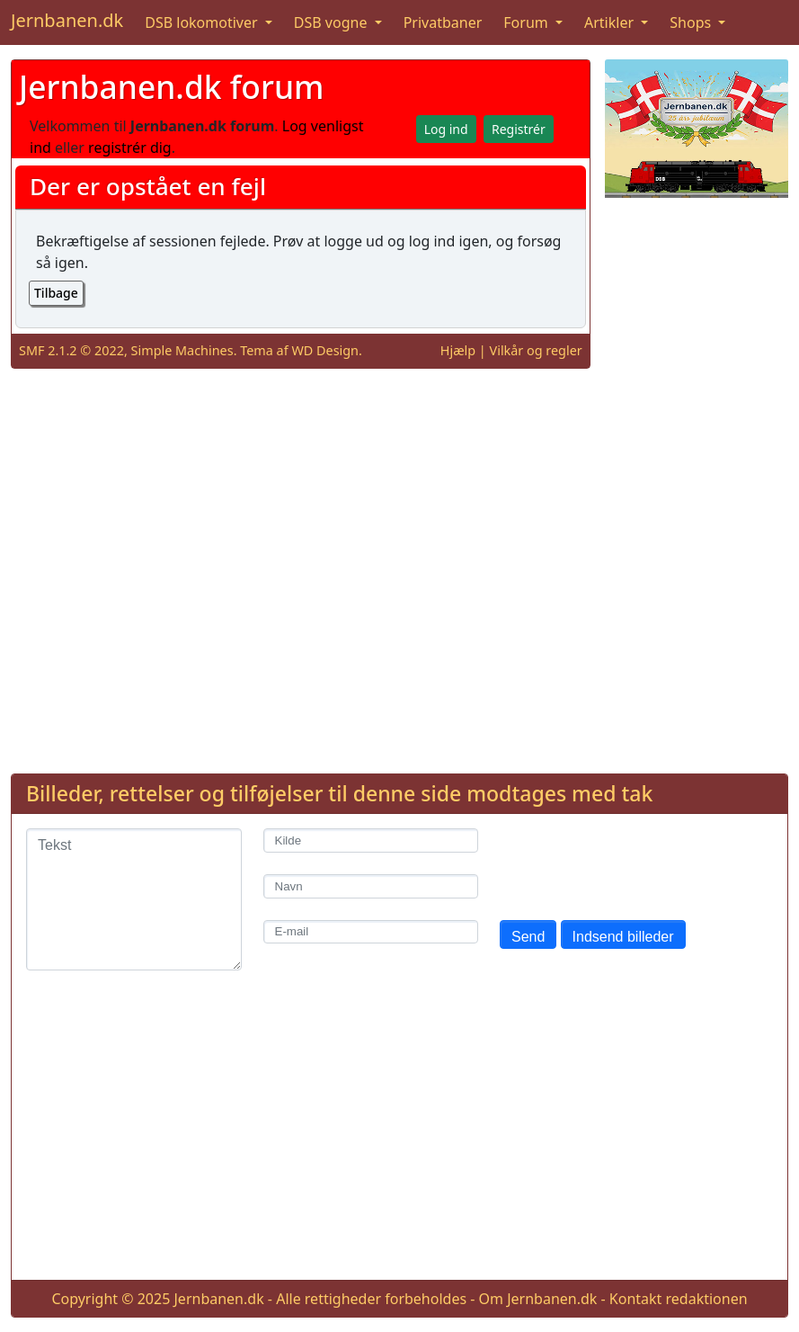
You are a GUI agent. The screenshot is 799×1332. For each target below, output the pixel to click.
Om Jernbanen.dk (538, 1299)
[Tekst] (134, 899)
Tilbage (56, 292)
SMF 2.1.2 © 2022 (71, 350)
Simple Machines (182, 350)
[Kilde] (371, 840)
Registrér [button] (519, 129)
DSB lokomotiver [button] (203, 22)
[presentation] (636, 863)
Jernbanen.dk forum (171, 86)
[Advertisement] (696, 482)
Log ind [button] (446, 129)
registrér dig (130, 147)
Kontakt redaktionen (678, 1299)
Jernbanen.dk (67, 20)
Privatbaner (443, 22)
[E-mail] (371, 932)
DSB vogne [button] (332, 22)
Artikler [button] (610, 22)
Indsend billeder (623, 936)
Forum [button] (527, 22)
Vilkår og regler (536, 350)
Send (528, 936)
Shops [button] (692, 22)
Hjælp (457, 350)
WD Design (325, 350)
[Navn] (371, 886)
